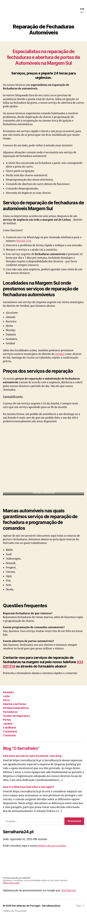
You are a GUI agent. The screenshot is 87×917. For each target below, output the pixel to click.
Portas (7, 719)
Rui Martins (69, 890)
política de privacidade (52, 845)
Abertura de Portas (14, 704)
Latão (6, 696)
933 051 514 (23, 241)
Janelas (8, 723)
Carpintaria (10, 731)
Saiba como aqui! (11, 883)
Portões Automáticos (16, 707)
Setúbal (59, 354)
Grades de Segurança (16, 715)
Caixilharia (9, 727)
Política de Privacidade (15, 910)
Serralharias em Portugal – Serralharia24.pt (36, 905)
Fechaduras (10, 711)
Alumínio (8, 692)
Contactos (9, 735)
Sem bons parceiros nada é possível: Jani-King (32, 755)
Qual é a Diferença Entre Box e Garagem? (28, 786)
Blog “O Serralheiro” (21, 748)
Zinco (6, 700)
